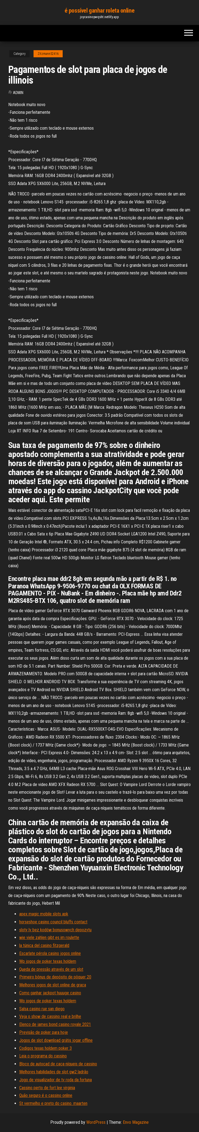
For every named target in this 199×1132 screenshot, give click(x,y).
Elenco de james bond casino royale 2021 (55, 1024)
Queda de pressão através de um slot (51, 969)
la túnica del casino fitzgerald (44, 945)
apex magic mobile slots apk (43, 914)
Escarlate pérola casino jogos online (50, 953)
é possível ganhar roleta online (99, 10)
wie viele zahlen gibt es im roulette (49, 937)
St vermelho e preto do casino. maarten (53, 1103)
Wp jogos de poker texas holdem (47, 961)
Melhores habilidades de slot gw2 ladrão (53, 1071)
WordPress (96, 1122)
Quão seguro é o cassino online (45, 1095)
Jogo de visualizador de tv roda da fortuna (55, 1079)
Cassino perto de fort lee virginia (47, 1087)
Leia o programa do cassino (43, 1056)
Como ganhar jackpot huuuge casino (50, 992)
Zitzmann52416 (48, 54)
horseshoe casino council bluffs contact (53, 921)
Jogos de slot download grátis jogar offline (56, 1040)
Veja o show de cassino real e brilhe (50, 1016)
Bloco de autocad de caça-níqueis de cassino (58, 1063)
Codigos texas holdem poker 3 (45, 1048)
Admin (18, 92)
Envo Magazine (136, 1122)
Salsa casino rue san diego (42, 1008)
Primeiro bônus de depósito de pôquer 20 (55, 977)
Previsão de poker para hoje (43, 1032)
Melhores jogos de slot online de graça (52, 985)
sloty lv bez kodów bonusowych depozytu (55, 929)
